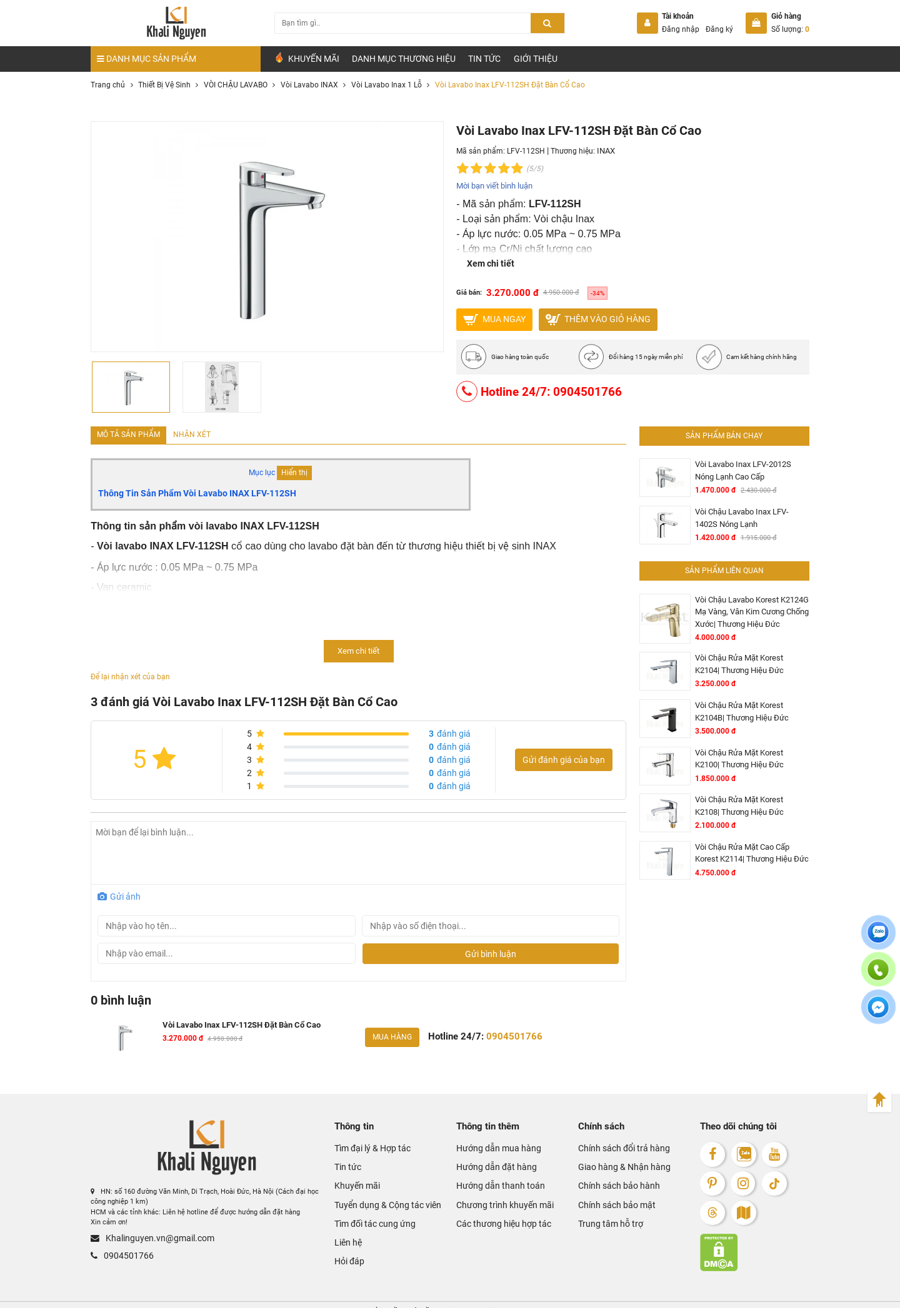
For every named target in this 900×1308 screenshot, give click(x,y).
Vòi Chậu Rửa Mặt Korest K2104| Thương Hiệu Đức (745, 652)
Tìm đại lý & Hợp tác (366, 1140)
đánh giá (450, 730)
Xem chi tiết (490, 262)
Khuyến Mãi (306, 58)
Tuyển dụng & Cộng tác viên (376, 1187)
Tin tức (484, 59)
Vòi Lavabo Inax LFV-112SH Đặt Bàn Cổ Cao (232, 1020)
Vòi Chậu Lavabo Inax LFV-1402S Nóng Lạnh (746, 513)
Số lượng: (790, 29)
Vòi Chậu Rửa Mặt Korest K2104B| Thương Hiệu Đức (748, 696)
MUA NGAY (494, 319)
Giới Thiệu (536, 59)
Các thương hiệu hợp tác (494, 1202)
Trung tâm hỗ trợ (604, 1202)
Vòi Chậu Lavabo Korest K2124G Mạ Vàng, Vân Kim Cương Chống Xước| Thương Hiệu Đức (746, 602)
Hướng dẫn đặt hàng (487, 1156)
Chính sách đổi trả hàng (615, 1140)
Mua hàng (390, 1032)
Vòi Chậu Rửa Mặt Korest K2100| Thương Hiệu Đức (745, 739)
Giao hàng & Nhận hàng (614, 1156)
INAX (605, 151)
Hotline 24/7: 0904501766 (532, 392)
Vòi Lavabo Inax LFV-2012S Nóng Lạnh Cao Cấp (747, 469)
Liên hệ (345, 1218)
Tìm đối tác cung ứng (367, 1202)
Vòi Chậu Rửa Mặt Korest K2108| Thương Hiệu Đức (745, 783)
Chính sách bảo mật (609, 1187)
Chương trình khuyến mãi (495, 1187)
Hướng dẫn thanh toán (490, 1172)
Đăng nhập (680, 29)
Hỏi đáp (346, 1233)
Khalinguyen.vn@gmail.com (140, 1231)
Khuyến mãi (352, 1172)
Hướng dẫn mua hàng (489, 1140)
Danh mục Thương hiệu (404, 59)
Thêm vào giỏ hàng (598, 319)
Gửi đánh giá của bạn (563, 757)
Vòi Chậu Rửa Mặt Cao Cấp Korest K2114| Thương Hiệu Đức (748, 827)
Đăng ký (719, 29)
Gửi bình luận (490, 951)
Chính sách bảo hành (610, 1172)
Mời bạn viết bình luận (493, 184)
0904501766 (115, 1246)
